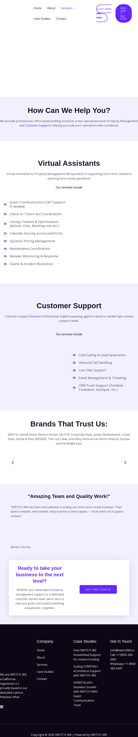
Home (38, 8)
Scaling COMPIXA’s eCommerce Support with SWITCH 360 (87, 670)
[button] (73, 8)
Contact (61, 19)
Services (68, 8)
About (51, 8)
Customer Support (37, 125)
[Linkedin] (1, 706)
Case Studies (42, 19)
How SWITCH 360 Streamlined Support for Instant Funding (87, 654)
